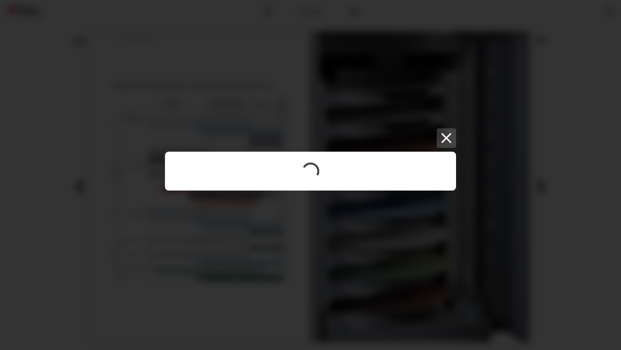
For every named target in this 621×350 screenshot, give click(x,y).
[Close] (446, 138)
